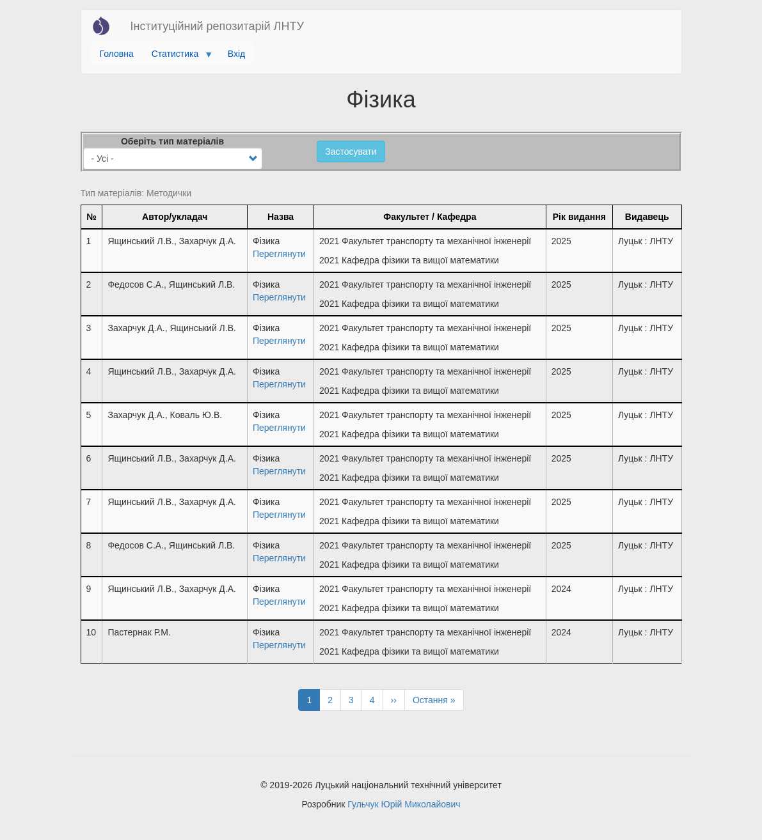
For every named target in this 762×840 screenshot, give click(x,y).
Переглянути (279, 254)
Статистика (177, 57)
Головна (117, 54)
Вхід (236, 54)
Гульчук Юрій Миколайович (403, 804)
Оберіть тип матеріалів (172, 141)
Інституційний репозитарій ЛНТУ (217, 26)
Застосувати (350, 151)
